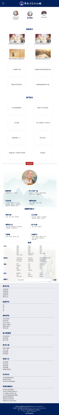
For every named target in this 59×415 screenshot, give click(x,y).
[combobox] (37, 279)
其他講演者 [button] (14, 228)
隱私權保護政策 (30, 413)
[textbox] (33, 279)
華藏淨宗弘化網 (31, 3)
